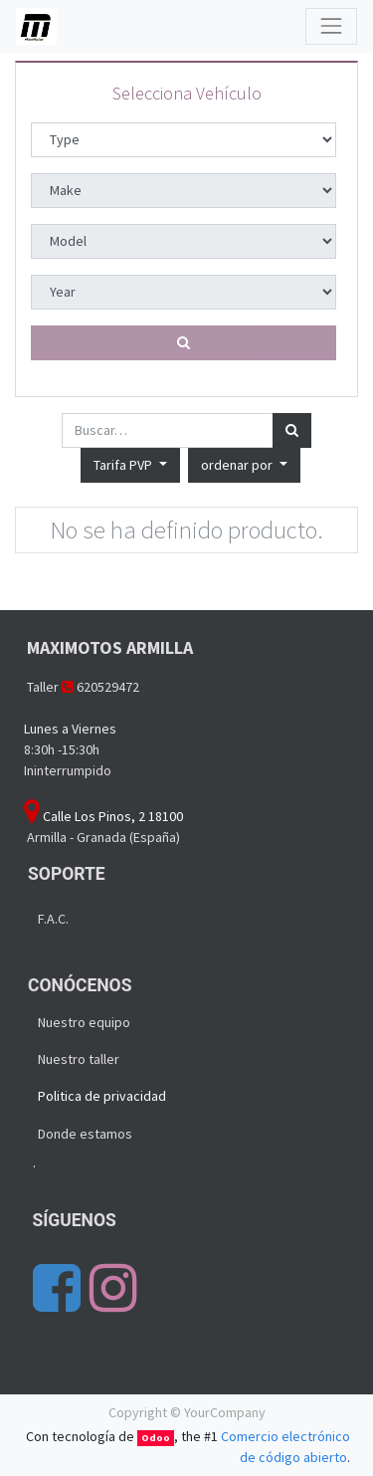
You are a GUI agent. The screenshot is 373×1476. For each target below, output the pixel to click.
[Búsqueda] (292, 430)
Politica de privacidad (102, 1096)
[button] (244, 465)
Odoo (155, 1437)
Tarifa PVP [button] (124, 465)
